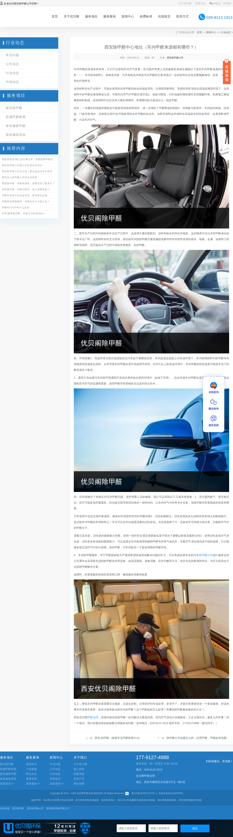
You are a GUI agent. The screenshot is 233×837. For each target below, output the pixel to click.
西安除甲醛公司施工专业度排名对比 (22, 165)
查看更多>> (7, 783)
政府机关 (31, 764)
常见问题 (12, 55)
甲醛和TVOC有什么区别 (15, 207)
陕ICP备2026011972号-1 (144, 793)
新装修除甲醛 (16, 125)
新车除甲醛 (14, 108)
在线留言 (164, 16)
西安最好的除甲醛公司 (58, 808)
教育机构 (31, 778)
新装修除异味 (16, 134)
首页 (55, 16)
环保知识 (12, 82)
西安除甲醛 (18, 808)
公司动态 (12, 64)
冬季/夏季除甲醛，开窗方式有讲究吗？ (24, 213)
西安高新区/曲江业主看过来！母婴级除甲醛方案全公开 (29, 159)
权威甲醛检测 (16, 117)
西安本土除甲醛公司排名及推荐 (19, 177)
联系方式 (200, 3)
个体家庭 (31, 769)
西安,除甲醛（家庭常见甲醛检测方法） (118, 737)
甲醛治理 (92, 717)
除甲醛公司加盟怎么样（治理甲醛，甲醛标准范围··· (198, 737)
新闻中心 (128, 16)
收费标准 (146, 16)
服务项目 (91, 16)
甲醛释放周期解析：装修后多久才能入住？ (26, 201)
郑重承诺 (79, 773)
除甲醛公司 (206, 555)
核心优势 (79, 769)
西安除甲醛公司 (23, 3)
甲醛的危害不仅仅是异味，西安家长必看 (24, 195)
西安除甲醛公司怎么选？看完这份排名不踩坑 (27, 171)
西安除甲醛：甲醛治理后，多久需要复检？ (26, 189)
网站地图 (79, 783)
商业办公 (31, 773)
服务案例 (109, 16)
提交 (195, 828)
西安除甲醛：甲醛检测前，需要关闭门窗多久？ (28, 183)
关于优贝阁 (185, 3)
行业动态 (226, 32)
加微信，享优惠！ (221, 3)
